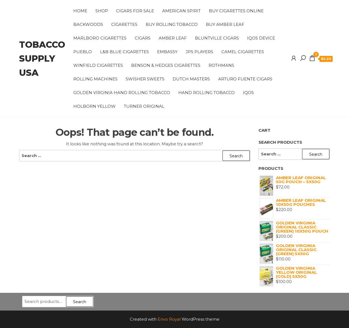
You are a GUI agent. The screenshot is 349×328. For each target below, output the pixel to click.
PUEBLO (82, 51)
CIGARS (143, 38)
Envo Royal (169, 319)
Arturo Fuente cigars (245, 79)
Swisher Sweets (145, 79)
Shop (101, 10)
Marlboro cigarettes (100, 38)
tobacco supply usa (42, 58)
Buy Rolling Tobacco (172, 24)
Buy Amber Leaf (225, 24)
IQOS (248, 92)
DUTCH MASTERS (191, 79)
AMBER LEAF (173, 38)
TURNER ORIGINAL (144, 106)
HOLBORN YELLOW (94, 106)
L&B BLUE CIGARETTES (124, 51)
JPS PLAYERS (199, 51)
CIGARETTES (124, 24)
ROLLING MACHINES (95, 79)
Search (79, 301)
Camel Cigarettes (242, 51)
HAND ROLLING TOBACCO (206, 92)
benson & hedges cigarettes (165, 65)
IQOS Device (261, 38)
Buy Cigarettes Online (236, 10)
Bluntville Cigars (217, 38)
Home (80, 10)
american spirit (181, 10)
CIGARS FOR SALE (135, 10)
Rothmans (221, 65)
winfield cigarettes (98, 65)
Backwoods (88, 24)
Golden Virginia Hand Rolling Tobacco (121, 92)
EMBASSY (167, 51)
